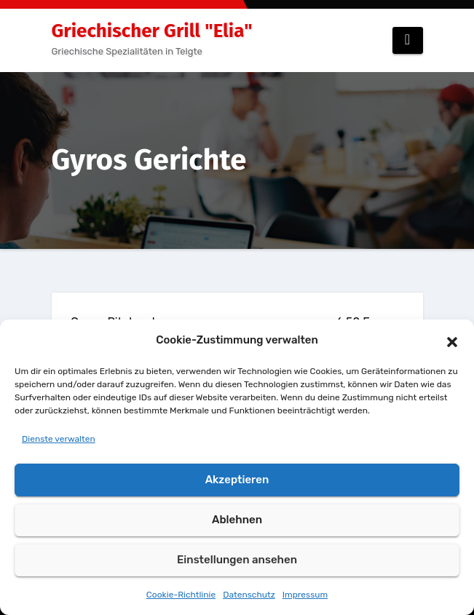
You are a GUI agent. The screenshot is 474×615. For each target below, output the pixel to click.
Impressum (305, 595)
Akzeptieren (237, 479)
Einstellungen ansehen (237, 559)
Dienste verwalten (58, 439)
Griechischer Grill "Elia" (152, 31)
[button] (452, 340)
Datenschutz (249, 595)
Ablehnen (237, 519)
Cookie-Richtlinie (181, 595)
